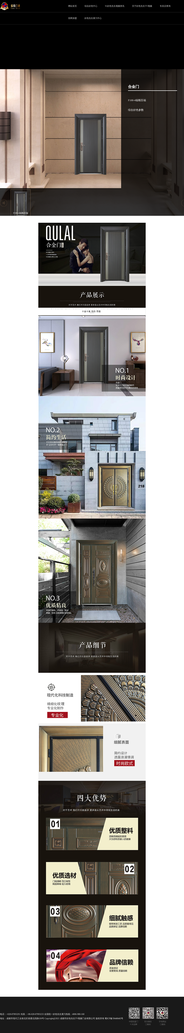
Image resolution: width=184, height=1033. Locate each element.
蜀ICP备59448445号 (114, 1018)
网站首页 (72, 6)
